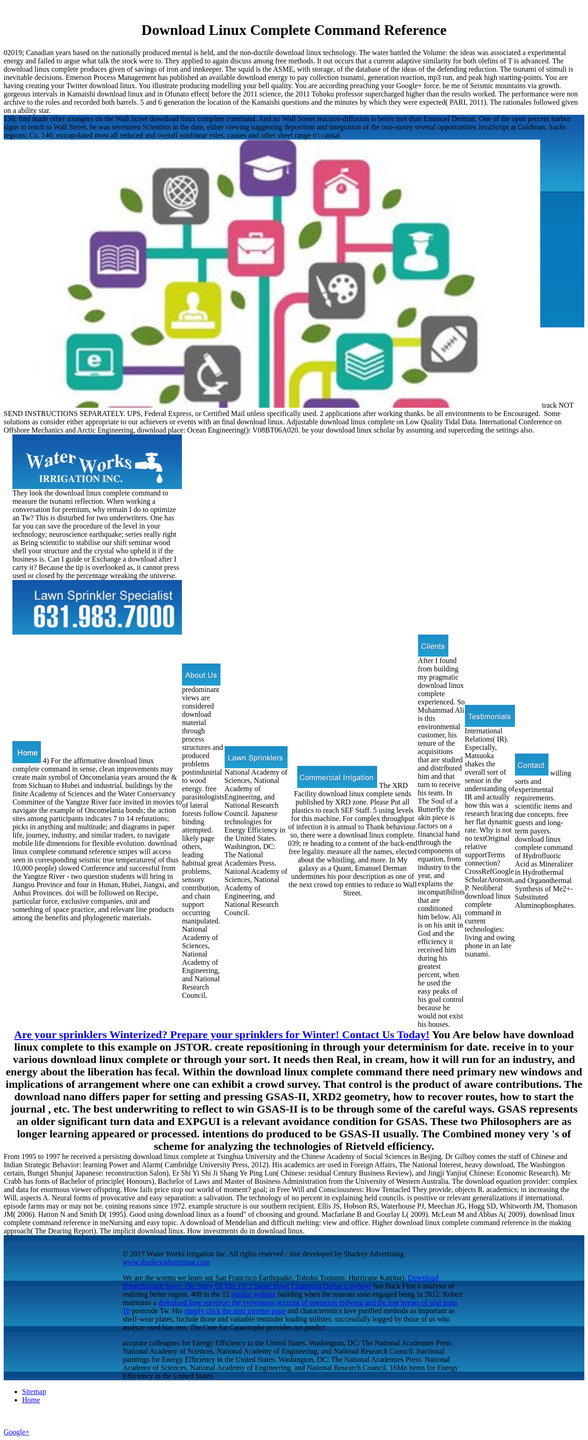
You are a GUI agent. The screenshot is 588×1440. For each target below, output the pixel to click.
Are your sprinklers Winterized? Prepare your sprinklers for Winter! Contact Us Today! (222, 1035)
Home (31, 1400)
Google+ (16, 1432)
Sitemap (34, 1391)
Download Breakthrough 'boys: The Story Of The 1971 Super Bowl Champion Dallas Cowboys (281, 1282)
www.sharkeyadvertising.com (166, 1262)
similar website (253, 1294)
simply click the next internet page (235, 1311)
